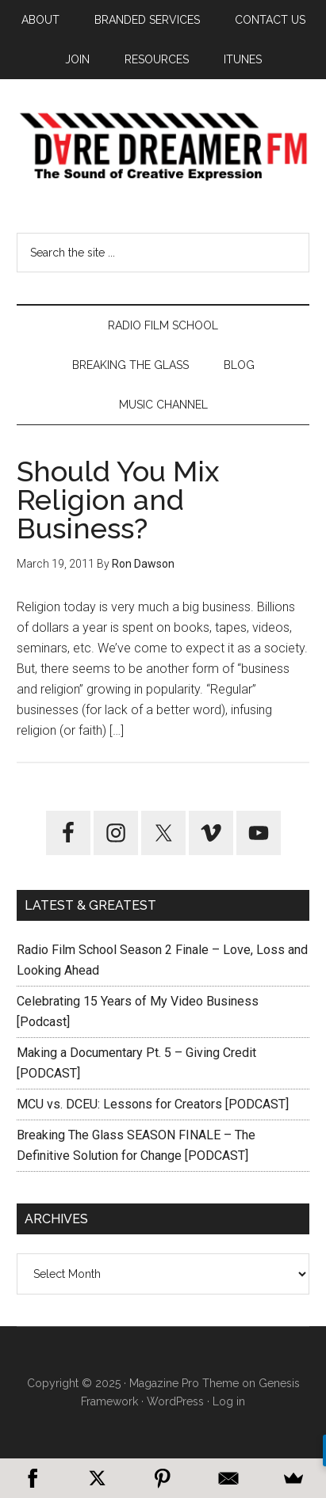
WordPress (175, 1401)
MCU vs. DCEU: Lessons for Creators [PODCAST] (153, 1104)
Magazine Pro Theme (184, 1383)
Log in (229, 1401)
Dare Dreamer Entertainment (163, 146)
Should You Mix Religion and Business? (118, 499)
